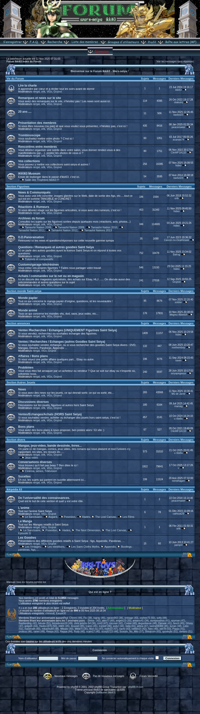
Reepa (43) (52, 631)
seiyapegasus (178, 373)
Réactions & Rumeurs (33, 207)
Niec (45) (153, 628)
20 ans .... (25, 111)
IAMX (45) (64, 626)
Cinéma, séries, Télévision (41, 471)
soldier (178, 302)
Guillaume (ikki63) (106, 692)
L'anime (23, 508)
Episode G (24, 533)
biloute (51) (44, 623)
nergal (36, 91)
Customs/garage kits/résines (38, 264)
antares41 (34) (141, 620)
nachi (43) (124, 628)
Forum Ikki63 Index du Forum (23, 61)
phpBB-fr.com (135, 687)
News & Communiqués (34, 192)
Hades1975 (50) (48, 626)
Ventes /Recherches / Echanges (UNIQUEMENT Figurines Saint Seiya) (67, 330)
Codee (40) (130, 623)
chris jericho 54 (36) (85, 623)
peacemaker (178, 127)
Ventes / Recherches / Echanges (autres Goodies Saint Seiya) (61, 341)
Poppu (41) (178, 628)
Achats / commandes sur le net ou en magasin (51, 276)
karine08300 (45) (159, 626)
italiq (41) (130, 626)
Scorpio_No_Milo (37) (131, 631)
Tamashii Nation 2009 (71, 227)
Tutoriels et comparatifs (39, 259)
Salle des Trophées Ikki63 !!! (42, 179)
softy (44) (162, 618)
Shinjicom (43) (153, 631)
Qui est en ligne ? (100, 591)
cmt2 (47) (102, 623)
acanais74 (178, 139)
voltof (66, 603)
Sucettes (24, 476)
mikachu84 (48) (50, 628)
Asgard (53, 516)
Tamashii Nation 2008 (38, 227)
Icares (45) (92, 626)
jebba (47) (142, 626)
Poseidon (69, 516)
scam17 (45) (93, 631)
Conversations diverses (35, 462)
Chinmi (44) (75, 618)
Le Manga (25, 521)
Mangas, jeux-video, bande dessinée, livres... (50, 445)
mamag (178, 406)
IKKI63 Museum (29, 173)
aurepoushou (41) (160, 620)
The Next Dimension (87, 530)
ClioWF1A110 (178, 152)
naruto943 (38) (115, 618)
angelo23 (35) (123, 620)
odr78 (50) (165, 628)
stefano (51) (185, 631)
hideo (178, 165)
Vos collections (29, 161)
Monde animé (27, 310)
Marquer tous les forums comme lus (26, 582)
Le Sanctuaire (33, 516)
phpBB (74, 687)
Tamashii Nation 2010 (104, 227)
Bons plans (26, 426)
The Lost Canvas (105, 516)
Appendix (110, 546)
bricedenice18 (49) (62, 623)
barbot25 (178, 114)
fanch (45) (178, 623)
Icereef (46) (105, 626)
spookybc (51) (170, 631)
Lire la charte (27, 85)
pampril (178, 545)
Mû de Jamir (178, 393)
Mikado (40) (66, 628)
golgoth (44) (31, 626)
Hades (86, 516)
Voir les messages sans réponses (175, 61)
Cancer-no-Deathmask (176, 240)
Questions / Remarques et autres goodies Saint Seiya (56, 247)
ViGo (49, 91)
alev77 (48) (108, 620)
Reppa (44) (66, 631)
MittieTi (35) (81, 628)
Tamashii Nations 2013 (98, 230)
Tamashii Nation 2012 (64, 230)
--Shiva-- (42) (93, 620)
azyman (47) (178, 620)
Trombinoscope (29, 135)
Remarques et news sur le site (39, 98)
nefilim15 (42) (139, 628)
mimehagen (178, 480)
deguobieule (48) (147, 623)
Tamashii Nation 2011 (31, 230)
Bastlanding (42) (28, 623)
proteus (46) (25, 631)
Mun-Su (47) (96, 628)
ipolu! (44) (118, 626)
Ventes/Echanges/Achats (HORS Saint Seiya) (50, 414)
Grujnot (57, 91)
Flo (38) (87, 618)
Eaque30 (61, 613)
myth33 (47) (111, 628)
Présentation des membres (37, 123)
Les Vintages (33, 546)
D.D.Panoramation (31, 237)
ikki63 (178, 90)
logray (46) (99, 618)
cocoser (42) (116, 623)
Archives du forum (31, 218)
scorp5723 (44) (109, 631)
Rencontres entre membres (37, 146)
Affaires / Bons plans (33, 356)
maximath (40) (32, 628)
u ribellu (178, 418)
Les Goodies (27, 537)
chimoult (49, 613)
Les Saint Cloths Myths (85, 546)
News (22, 389)
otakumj (178, 102)
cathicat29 (178, 513)
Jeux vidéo (31, 457)
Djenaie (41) (165, 623)
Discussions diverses (33, 402)
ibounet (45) (77, 626)
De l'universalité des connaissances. (44, 498)
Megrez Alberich (178, 314)
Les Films (128, 516)
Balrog (176, 254)
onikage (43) (131, 618)
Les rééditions (56, 546)
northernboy (178, 347)
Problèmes (25, 367)
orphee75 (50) (147, 618)
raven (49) (39, 631)
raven (178, 360)
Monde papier (28, 298)
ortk (43, 91)
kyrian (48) (176, 626)
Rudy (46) (79, 631)
